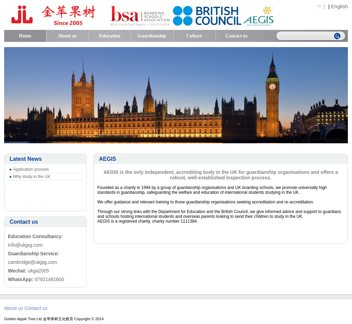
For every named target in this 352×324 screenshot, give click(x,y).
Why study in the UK (32, 176)
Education (109, 35)
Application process (31, 169)
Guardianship (152, 35)
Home (25, 35)
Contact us (237, 35)
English (339, 6)
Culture (194, 35)
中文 (322, 6)
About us (67, 35)
